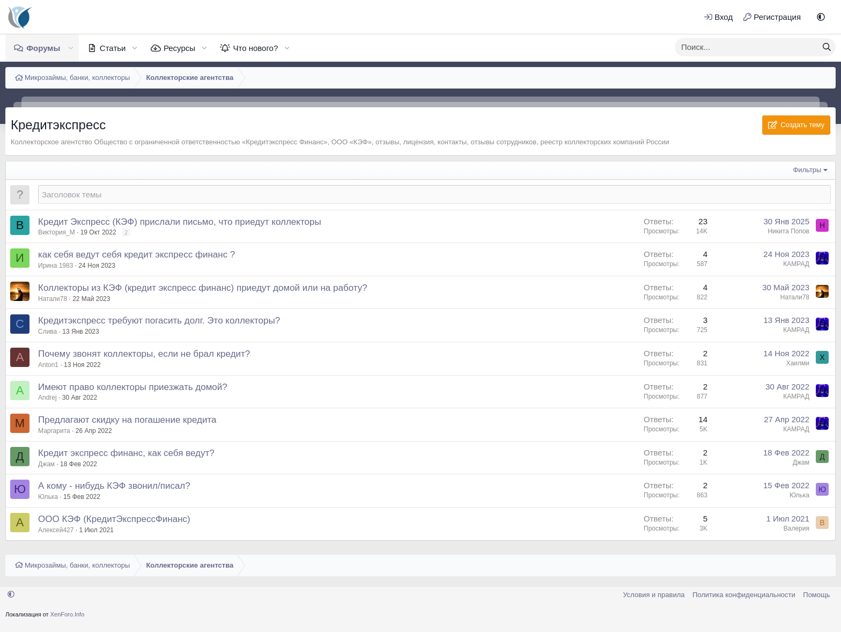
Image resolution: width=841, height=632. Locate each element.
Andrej (47, 397)
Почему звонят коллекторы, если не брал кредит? (144, 354)
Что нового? (255, 48)
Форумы (43, 48)
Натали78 (52, 299)
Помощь (816, 595)
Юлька (48, 497)
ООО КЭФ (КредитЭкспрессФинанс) (114, 519)
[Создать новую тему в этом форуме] (434, 194)
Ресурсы (179, 48)
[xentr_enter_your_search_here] (746, 47)
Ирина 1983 (55, 265)
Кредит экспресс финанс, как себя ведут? (126, 453)
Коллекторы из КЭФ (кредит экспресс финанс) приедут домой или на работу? (202, 288)
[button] (821, 17)
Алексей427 (55, 530)
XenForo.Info (67, 614)
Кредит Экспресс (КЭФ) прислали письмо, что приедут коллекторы (179, 222)
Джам (46, 464)
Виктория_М (56, 232)
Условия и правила (653, 595)
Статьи (113, 48)
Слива (47, 331)
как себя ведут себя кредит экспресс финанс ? (136, 254)
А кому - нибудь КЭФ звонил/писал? (114, 486)
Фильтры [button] (807, 170)
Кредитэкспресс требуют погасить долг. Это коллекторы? (159, 320)
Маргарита (54, 431)
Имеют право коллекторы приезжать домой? (132, 387)
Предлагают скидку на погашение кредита (127, 420)
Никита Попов (788, 231)
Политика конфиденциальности (743, 595)
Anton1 (48, 365)
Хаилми (797, 363)
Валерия (796, 528)
